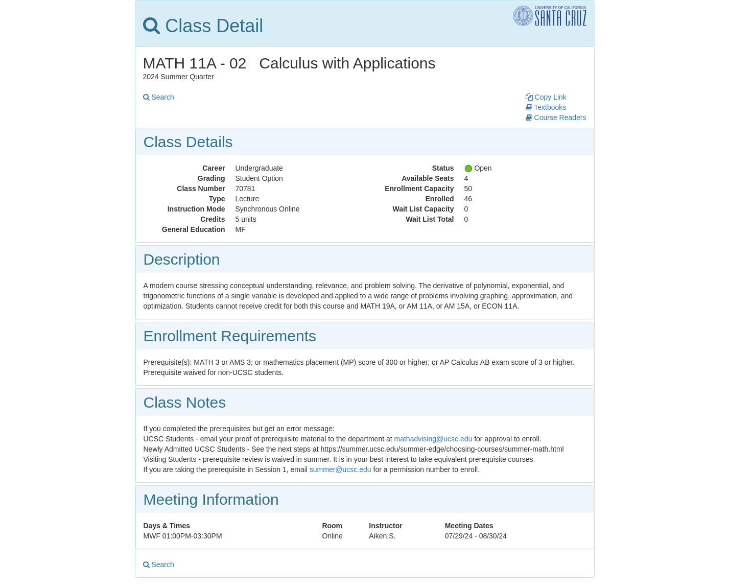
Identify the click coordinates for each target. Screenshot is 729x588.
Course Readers (556, 117)
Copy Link (546, 97)
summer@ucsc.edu (340, 469)
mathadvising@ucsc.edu (433, 439)
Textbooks (546, 107)
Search (158, 97)
